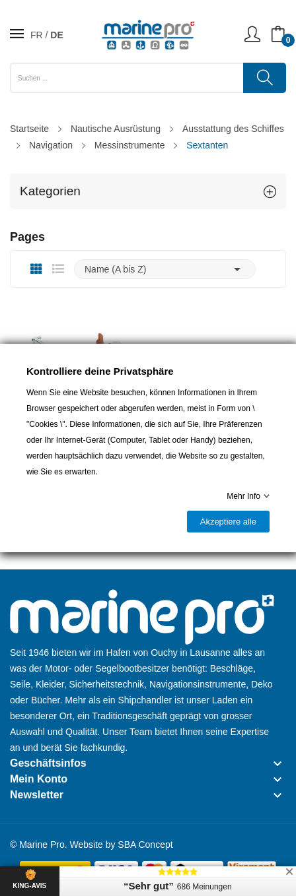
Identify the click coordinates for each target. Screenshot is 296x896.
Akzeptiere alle (228, 522)
